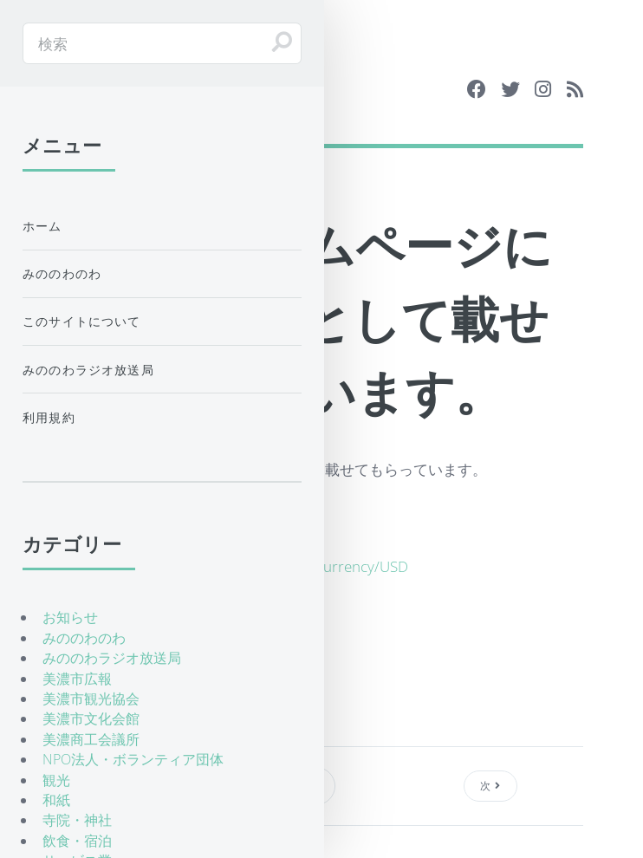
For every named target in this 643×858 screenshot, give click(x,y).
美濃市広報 (77, 678)
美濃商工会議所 (91, 739)
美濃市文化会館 (91, 718)
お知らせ (70, 617)
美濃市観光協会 (91, 698)
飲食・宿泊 (77, 840)
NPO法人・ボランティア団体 (133, 759)
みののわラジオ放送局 (88, 369)
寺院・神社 (77, 819)
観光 (56, 780)
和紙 (56, 799)
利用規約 (49, 417)
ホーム (42, 226)
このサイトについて (82, 321)
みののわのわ (62, 273)
